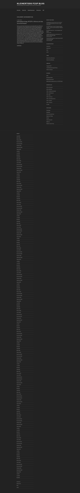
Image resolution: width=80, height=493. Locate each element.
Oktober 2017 (19, 318)
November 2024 (19, 166)
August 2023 (19, 191)
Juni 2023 (18, 194)
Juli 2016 (18, 342)
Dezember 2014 (19, 377)
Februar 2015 (19, 373)
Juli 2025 (18, 151)
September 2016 (19, 339)
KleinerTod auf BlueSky (50, 59)
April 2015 (18, 369)
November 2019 (19, 276)
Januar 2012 (19, 439)
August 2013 (19, 403)
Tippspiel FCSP (48, 65)
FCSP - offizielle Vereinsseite (51, 91)
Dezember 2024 (19, 164)
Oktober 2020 (19, 255)
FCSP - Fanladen (49, 100)
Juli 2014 (18, 386)
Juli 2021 (18, 238)
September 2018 (19, 299)
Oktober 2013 (19, 399)
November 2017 (19, 316)
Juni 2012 (18, 430)
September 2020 (19, 257)
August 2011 (19, 449)
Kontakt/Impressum (31, 10)
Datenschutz (38, 10)
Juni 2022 (18, 217)
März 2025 (18, 158)
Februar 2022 (19, 225)
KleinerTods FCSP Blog (30, 3)
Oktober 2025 (19, 145)
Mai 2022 (18, 219)
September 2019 (19, 280)
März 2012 (18, 435)
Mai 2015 (18, 367)
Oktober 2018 (19, 297)
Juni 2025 (18, 153)
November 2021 (19, 230)
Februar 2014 (19, 394)
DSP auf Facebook (49, 87)
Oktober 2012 (19, 422)
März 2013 (18, 413)
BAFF (47, 75)
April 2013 (18, 411)
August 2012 (19, 426)
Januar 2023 (19, 204)
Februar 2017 (19, 331)
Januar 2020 (19, 272)
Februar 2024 (19, 183)
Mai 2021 (18, 242)
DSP (43, 10)
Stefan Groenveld (49, 119)
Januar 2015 (19, 375)
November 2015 (19, 356)
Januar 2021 (19, 249)
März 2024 (18, 181)
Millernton (48, 121)
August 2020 (19, 259)
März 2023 (18, 200)
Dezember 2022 (19, 206)
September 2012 (19, 424)
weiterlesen (19, 45)
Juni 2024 (18, 175)
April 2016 (18, 348)
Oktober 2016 (19, 337)
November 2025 (19, 143)
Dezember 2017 (19, 314)
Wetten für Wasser (49, 69)
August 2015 (19, 361)
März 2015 (18, 371)
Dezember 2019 (19, 274)
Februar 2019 (19, 291)
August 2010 (19, 471)
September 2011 (19, 447)
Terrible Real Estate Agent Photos (51, 67)
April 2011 (18, 456)
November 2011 (19, 443)
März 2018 (18, 308)
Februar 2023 (19, 202)
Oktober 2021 (19, 232)
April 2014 (18, 390)
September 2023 (19, 189)
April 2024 (18, 179)
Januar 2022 (19, 227)
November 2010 (19, 466)
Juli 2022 (18, 215)
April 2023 (18, 198)
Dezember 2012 (19, 418)
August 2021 (19, 236)
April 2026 (18, 136)
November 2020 (19, 253)
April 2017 (18, 327)
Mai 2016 (18, 346)
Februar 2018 (19, 310)
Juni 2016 (18, 344)
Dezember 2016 (19, 333)
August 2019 (19, 282)
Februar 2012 (19, 437)
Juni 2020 (18, 263)
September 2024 (19, 170)
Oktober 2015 (19, 358)
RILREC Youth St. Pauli (50, 123)
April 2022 (18, 221)
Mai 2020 (18, 265)
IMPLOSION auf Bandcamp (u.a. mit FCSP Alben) (54, 81)
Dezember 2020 (19, 251)
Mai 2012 (18, 432)
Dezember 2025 (19, 141)
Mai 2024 (18, 177)
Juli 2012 (18, 428)
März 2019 (18, 289)
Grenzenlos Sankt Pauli (50, 114)
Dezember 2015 (19, 354)
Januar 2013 (19, 416)
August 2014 (19, 384)
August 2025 (19, 149)
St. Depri (47, 104)
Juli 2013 (18, 405)
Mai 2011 (18, 454)
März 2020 (18, 268)
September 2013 (19, 401)
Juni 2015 (18, 365)
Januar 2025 (19, 162)
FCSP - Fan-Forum (49, 96)
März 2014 (18, 392)
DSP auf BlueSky (49, 89)
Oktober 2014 (19, 380)
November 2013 (19, 397)
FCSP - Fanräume (49, 102)
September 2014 (19, 382)
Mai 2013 (18, 409)
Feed (47, 50)
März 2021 (18, 246)
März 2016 (18, 350)
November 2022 (19, 208)
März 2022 (18, 223)
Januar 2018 (19, 312)
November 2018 (19, 295)
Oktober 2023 (19, 187)
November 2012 (19, 420)
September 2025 (19, 147)
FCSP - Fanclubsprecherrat (50, 98)
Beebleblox (48, 112)
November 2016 (19, 335)
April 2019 (18, 287)
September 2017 (19, 320)
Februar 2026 (19, 139)
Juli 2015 (18, 363)
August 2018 (19, 301)
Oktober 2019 (19, 278)
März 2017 (18, 329)
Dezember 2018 (19, 293)
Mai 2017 (18, 325)
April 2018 (18, 306)
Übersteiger (48, 110)
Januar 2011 (19, 462)
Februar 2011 (19, 460)
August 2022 (19, 213)
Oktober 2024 (19, 168)
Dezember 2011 (19, 441)
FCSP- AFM (48, 94)
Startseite (18, 10)
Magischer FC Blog (49, 116)
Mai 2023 (18, 196)
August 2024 (19, 172)
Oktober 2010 (19, 468)
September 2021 (19, 234)
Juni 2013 (18, 407)
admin (18, 487)
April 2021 (18, 244)
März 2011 (18, 458)
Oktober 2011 (19, 445)
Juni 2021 (18, 240)
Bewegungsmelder (49, 77)
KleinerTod (24, 10)
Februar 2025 (19, 160)
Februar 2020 (19, 270)
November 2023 (19, 185)
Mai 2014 (18, 388)
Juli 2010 (18, 473)
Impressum (48, 46)
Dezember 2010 (19, 464)
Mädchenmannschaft (50, 79)
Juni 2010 (18, 475)
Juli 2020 (18, 261)
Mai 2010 (18, 477)
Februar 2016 (19, 352)
